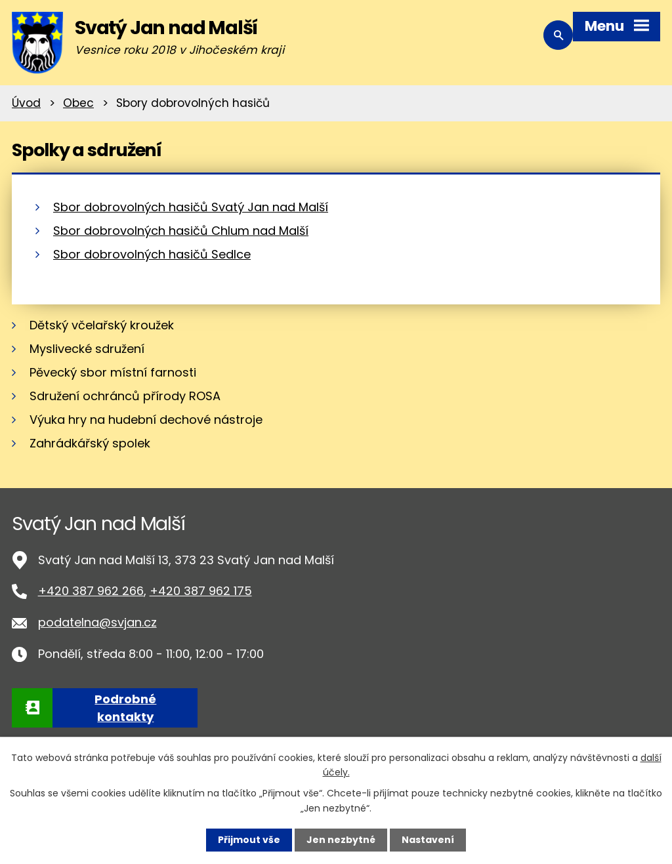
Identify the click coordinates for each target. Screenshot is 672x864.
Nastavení (428, 839)
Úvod (26, 103)
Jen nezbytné (340, 839)
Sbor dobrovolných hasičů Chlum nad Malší (180, 230)
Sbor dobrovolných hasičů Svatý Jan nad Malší (190, 207)
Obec (78, 103)
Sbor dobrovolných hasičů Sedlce (152, 254)
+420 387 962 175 (201, 591)
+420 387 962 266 (91, 591)
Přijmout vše (249, 839)
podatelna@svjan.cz (97, 622)
